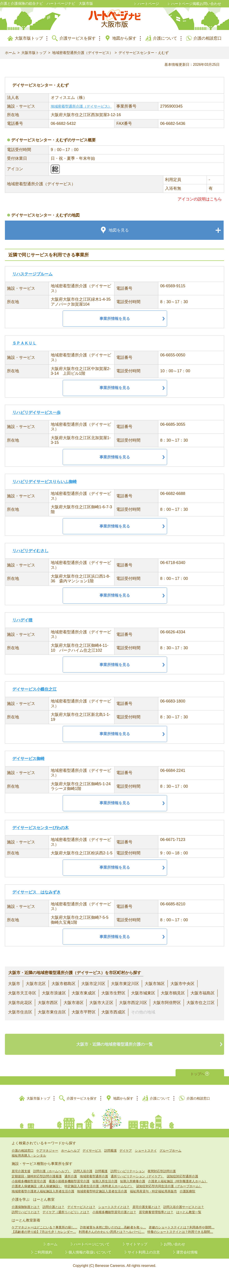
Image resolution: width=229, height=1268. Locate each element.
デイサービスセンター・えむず (144, 53)
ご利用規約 (43, 1247)
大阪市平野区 (84, 1012)
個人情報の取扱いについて (89, 1247)
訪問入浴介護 (83, 1166)
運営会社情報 (187, 1247)
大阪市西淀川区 (133, 1002)
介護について (165, 38)
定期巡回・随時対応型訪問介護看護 (37, 1171)
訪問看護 (110, 1145)
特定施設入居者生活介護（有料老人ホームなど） (98, 1181)
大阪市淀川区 (93, 983)
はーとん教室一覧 (188, 1207)
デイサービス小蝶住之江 (34, 689)
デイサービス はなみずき (36, 892)
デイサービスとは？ (81, 1202)
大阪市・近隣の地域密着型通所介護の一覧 (114, 1042)
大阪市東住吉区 (52, 1012)
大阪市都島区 (63, 983)
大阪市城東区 (143, 993)
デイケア (125, 1145)
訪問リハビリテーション (127, 1166)
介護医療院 (187, 1186)
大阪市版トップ (29, 38)
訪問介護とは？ (53, 1202)
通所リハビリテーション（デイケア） (137, 1171)
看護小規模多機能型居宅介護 (69, 1176)
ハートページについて (92, 1239)
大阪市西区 (48, 1002)
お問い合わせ (174, 1239)
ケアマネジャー (47, 1145)
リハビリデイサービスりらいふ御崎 (44, 481)
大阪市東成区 (84, 993)
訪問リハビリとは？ (26, 1207)
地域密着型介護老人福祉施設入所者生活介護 (43, 1186)
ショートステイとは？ (113, 1202)
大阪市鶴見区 (173, 993)
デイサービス (92, 1145)
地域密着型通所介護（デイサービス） (82, 53)
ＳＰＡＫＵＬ (24, 343)
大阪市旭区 (155, 983)
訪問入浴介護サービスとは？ (183, 1202)
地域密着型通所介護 (94, 1171)
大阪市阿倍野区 (167, 1002)
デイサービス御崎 (28, 758)
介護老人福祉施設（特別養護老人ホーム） (178, 1176)
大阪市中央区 (182, 983)
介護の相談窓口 (207, 38)
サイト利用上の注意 (144, 1247)
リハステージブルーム (32, 274)
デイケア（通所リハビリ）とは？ (65, 1207)
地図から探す (124, 38)
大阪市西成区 (113, 1012)
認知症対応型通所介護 (182, 1171)
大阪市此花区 (20, 1002)
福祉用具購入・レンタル (29, 1150)
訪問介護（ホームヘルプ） (52, 1166)
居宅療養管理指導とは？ (156, 1207)
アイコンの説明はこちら (200, 199)
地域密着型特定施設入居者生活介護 (102, 1186)
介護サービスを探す (77, 38)
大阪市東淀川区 (125, 983)
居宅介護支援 (21, 1166)
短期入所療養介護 (132, 1176)
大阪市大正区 (101, 1002)
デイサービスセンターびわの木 (40, 827)
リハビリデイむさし (30, 551)
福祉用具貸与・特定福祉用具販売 (153, 1186)
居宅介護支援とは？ (146, 1202)
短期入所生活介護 (104, 1176)
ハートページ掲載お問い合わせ (196, 4)
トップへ (197, 1068)
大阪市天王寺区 (22, 993)
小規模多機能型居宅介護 (29, 1176)
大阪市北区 (36, 983)
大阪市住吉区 (20, 1012)
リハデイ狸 (22, 620)
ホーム (10, 53)
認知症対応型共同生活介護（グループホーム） (169, 1181)
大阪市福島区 (203, 993)
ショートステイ (146, 1145)
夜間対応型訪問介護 (162, 1166)
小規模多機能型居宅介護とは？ (114, 1207)
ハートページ (148, 4)
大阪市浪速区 (54, 993)
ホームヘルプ (70, 1145)
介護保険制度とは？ (26, 1202)
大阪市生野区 (113, 993)
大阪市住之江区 (201, 1002)
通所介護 (70, 1171)
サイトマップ (136, 1239)
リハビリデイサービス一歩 (36, 412)
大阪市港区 (74, 1002)
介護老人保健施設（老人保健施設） (37, 1181)
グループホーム (170, 1145)
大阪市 (14, 983)
